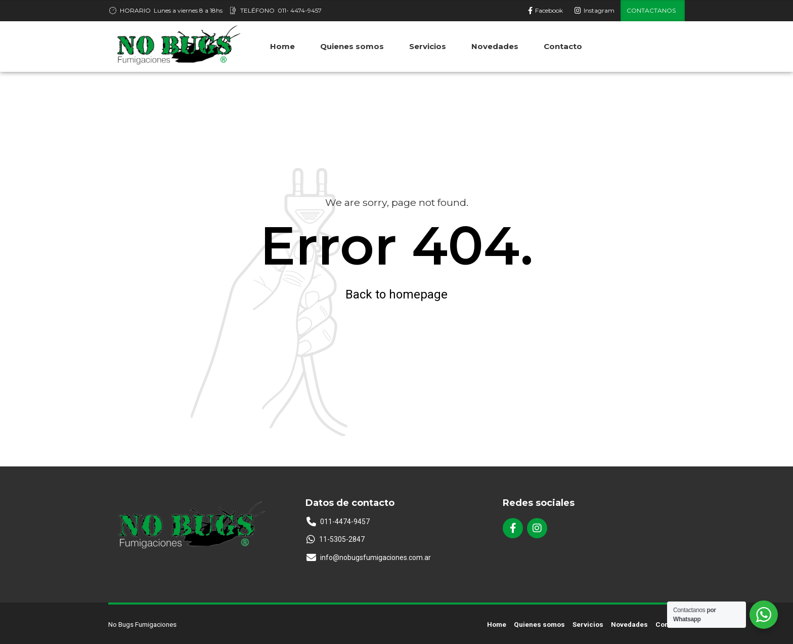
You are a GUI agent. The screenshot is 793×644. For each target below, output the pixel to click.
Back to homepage (396, 294)
